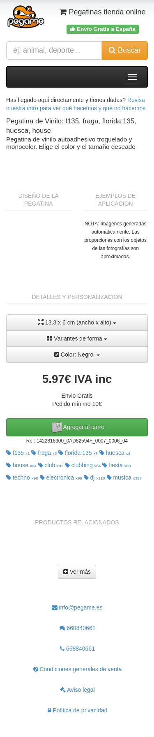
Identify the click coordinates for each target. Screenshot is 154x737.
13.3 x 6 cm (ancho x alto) (77, 322)
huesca (114, 453)
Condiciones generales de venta (77, 669)
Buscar (125, 50)
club (50, 465)
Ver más (77, 571)
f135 (18, 453)
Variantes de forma (77, 338)
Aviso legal (77, 689)
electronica (61, 477)
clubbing (83, 465)
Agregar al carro (77, 427)
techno (22, 477)
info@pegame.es (77, 607)
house (21, 465)
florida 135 (78, 453)
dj (94, 477)
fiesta (116, 465)
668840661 (78, 628)
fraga (44, 453)
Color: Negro (77, 354)
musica (124, 477)
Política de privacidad (78, 710)
